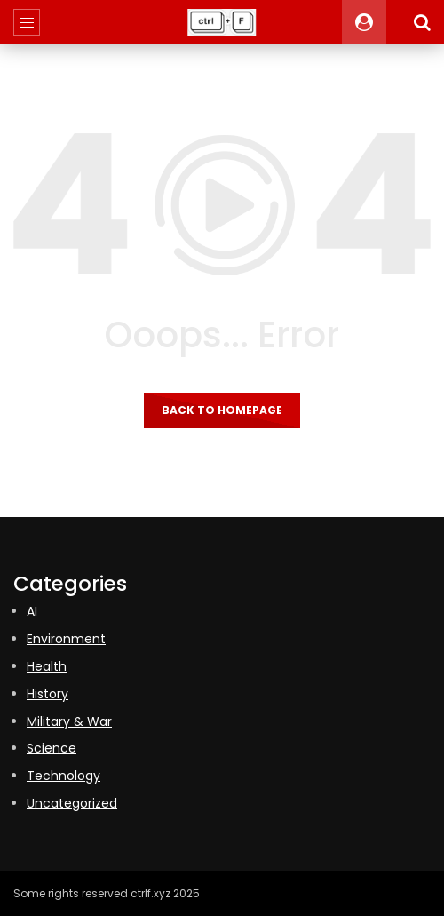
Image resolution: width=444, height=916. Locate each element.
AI (32, 611)
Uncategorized (72, 803)
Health (47, 666)
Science (51, 748)
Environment (66, 639)
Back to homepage (222, 410)
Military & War (69, 721)
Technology (63, 776)
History (47, 694)
